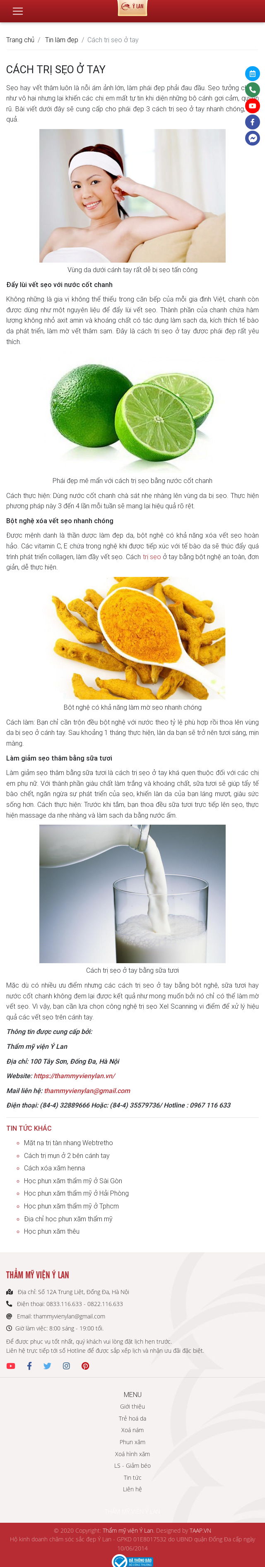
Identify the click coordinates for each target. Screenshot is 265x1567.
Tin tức (133, 1477)
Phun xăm (132, 1442)
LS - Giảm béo (132, 1465)
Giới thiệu (132, 1406)
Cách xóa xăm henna (54, 1168)
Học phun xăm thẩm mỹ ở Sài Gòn (73, 1181)
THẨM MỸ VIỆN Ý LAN (132, 1511)
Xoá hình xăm (132, 1454)
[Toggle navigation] (18, 8)
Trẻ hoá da (132, 1418)
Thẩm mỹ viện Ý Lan (128, 1530)
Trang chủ (20, 40)
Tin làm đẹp (61, 40)
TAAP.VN (200, 1530)
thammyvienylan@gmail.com (87, 1090)
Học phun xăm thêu (52, 1231)
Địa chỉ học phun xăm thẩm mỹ (68, 1219)
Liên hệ (132, 1489)
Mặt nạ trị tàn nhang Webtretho (68, 1143)
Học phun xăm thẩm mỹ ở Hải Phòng (76, 1193)
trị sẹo (152, 557)
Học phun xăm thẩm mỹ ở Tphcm (71, 1206)
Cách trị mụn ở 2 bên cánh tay (67, 1155)
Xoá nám (132, 1430)
